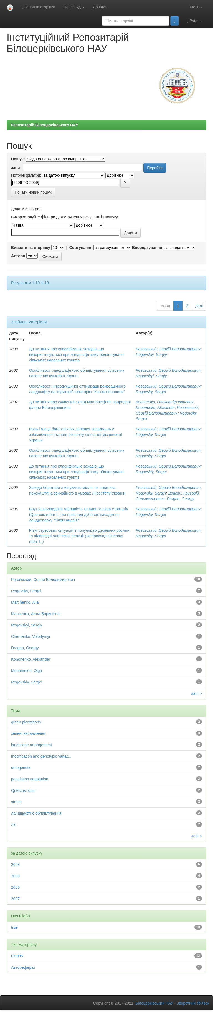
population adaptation (29, 779)
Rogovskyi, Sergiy (151, 354)
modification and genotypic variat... (41, 756)
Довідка (100, 7)
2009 (15, 876)
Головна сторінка (38, 7)
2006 (15, 887)
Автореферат (23, 967)
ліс (13, 824)
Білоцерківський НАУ (154, 1003)
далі (199, 306)
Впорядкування (147, 247)
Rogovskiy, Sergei (151, 472)
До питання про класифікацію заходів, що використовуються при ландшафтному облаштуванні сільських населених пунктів (77, 354)
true (14, 927)
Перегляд (74, 7)
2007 (15, 899)
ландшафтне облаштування (36, 813)
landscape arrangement (31, 745)
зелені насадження (28, 733)
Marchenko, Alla (25, 602)
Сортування (80, 247)
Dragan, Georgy (180, 498)
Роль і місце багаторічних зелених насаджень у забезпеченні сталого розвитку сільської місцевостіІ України (75, 434)
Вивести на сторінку (30, 247)
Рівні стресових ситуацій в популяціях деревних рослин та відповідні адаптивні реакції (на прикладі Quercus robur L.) (79, 536)
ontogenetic (21, 767)
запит (16, 167)
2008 (15, 864)
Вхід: (194, 21)
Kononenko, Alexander (155, 407)
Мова (196, 7)
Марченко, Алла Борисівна (35, 613)
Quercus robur (23, 790)
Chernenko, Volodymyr (30, 636)
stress (16, 802)
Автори (18, 256)
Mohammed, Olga (26, 670)
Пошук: (18, 159)
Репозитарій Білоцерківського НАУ (44, 125)
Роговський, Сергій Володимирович (168, 349)
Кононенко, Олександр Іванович (164, 402)
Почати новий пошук (33, 192)
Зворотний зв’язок (193, 1003)
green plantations (26, 722)
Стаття (17, 956)
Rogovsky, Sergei (151, 392)
